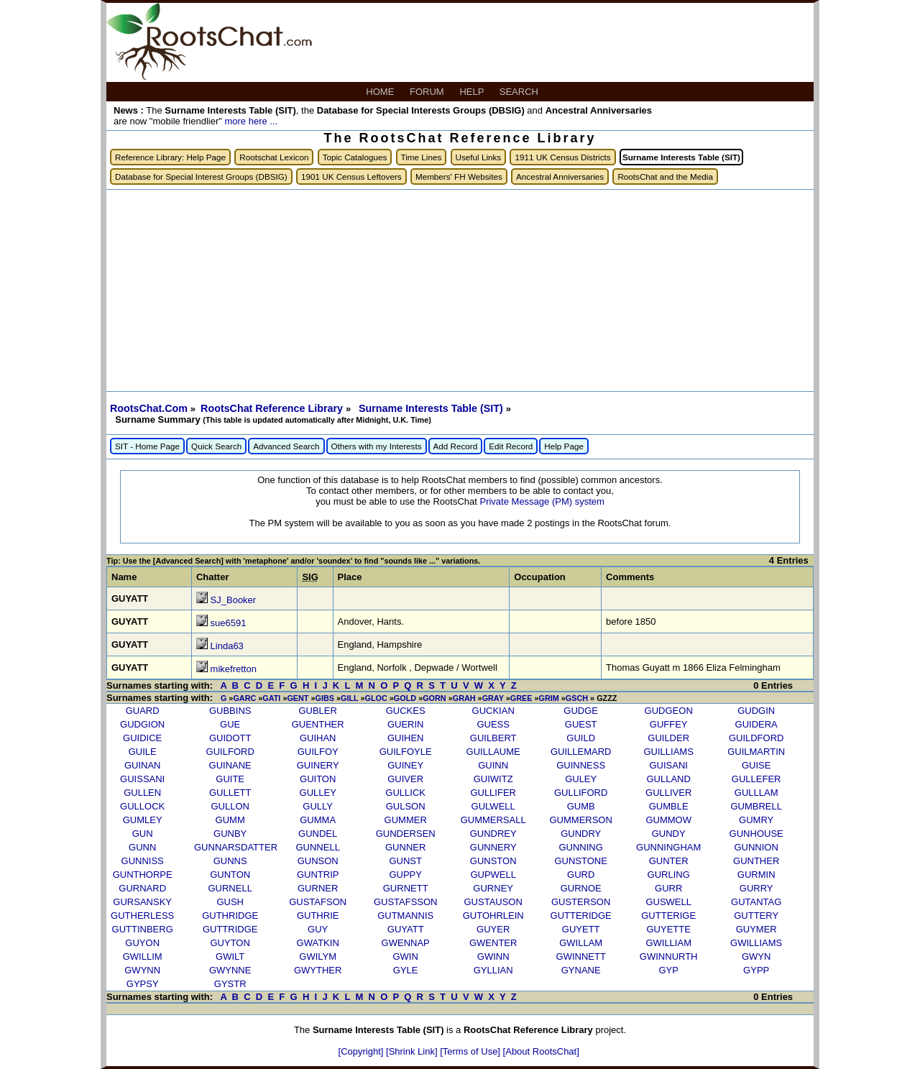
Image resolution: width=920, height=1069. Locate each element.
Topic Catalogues (355, 157)
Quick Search (216, 446)
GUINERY (318, 765)
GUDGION (142, 724)
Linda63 (227, 646)
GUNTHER (756, 860)
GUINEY (405, 765)
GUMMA (318, 820)
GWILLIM (142, 956)
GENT (297, 698)
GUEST (581, 724)
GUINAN (142, 765)
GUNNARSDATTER (235, 847)
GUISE (756, 765)
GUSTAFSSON (406, 901)
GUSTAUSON (493, 901)
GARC (244, 698)
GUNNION (756, 847)
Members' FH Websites (458, 176)
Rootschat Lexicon (273, 157)
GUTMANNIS (405, 915)
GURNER (318, 888)
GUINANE (230, 765)
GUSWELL (668, 901)
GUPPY (405, 874)
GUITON (318, 779)
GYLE (405, 970)
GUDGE (581, 710)
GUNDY (669, 833)
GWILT (230, 956)
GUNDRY (581, 833)
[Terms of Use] (471, 1051)
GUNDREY (493, 833)
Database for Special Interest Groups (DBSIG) (201, 176)
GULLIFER (493, 792)
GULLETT (230, 792)
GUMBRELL (756, 806)
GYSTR (230, 983)
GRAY (493, 698)
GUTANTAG (756, 901)
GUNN (142, 847)
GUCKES (406, 710)
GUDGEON (669, 710)
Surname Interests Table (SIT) (432, 408)
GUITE (230, 779)
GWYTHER (317, 970)
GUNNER (405, 847)
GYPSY (142, 983)
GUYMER (756, 929)
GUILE (143, 751)
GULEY (581, 779)
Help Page (564, 446)
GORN (434, 698)
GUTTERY (756, 915)
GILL (349, 698)
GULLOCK (142, 806)
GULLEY (318, 792)
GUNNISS (142, 860)
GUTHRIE (318, 915)
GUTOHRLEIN (493, 915)
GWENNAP (406, 942)
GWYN (756, 956)
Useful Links (479, 157)
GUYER (493, 929)
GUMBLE (669, 806)
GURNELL (230, 888)
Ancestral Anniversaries (560, 176)
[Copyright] (362, 1051)
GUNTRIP (318, 874)
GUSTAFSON (317, 901)
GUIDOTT (230, 738)
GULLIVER (668, 792)
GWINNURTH (669, 956)
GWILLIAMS (756, 942)
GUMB (581, 806)
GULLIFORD (580, 792)
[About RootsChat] (541, 1051)
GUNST (405, 860)
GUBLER (317, 710)
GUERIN (405, 724)
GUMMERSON (580, 820)
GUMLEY (142, 820)
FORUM (428, 91)
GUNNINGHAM (668, 847)
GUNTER (669, 860)
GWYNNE (230, 970)
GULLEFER (756, 779)
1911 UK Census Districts (562, 157)
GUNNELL (317, 847)
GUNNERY (493, 847)
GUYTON (229, 942)
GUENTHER (318, 724)
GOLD (405, 698)
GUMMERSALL (493, 820)
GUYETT (581, 929)
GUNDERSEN (406, 833)
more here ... (250, 121)
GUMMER (406, 820)
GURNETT (405, 888)
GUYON (142, 942)
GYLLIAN (493, 970)
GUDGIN (756, 710)
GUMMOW (668, 820)
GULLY (318, 806)
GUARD (143, 710)
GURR (668, 888)
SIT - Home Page (147, 446)
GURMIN (756, 874)
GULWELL (493, 806)
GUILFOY (318, 751)
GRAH (464, 698)
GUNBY (230, 833)
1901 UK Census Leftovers (351, 176)
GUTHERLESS (142, 915)
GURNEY (493, 888)
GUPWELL (493, 874)
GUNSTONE (580, 860)
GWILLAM (580, 942)
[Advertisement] (460, 290)
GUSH (230, 901)
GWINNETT (581, 956)
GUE (230, 724)
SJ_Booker (234, 600)
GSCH (577, 698)
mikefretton (234, 669)
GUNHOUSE (756, 833)
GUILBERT (493, 738)
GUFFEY (669, 724)
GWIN (405, 956)
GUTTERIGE (668, 915)
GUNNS (230, 860)
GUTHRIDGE (230, 915)
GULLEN (142, 792)
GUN (142, 833)
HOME (381, 91)
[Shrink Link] (413, 1051)
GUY (318, 929)
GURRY (756, 888)
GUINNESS (580, 765)
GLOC (376, 698)
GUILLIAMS (669, 751)
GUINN (493, 765)
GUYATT (405, 929)
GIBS (325, 698)
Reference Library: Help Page (170, 157)
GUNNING (580, 847)
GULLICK (405, 792)
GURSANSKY (142, 901)
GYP (668, 970)
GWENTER (493, 942)
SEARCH (520, 91)
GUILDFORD (756, 738)
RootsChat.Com (149, 408)
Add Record (455, 446)
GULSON (406, 806)
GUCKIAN (493, 710)
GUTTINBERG (142, 929)
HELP (472, 91)
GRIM (548, 698)
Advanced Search (286, 446)
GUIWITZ (493, 779)
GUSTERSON (580, 901)
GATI (271, 698)
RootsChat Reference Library (273, 408)
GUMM (230, 820)
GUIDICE (142, 738)
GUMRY (756, 820)
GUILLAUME (493, 751)
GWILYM (317, 956)
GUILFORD (230, 751)
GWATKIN (318, 942)
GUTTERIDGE (581, 915)
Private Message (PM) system (541, 501)
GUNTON (230, 874)
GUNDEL (317, 833)
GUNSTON (493, 860)
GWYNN (142, 970)
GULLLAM (756, 792)
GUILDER (668, 738)
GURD (580, 874)
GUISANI (668, 765)
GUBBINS (230, 710)
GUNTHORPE (142, 874)
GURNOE (581, 888)
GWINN (493, 956)
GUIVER (405, 779)
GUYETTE (668, 929)
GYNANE (581, 970)
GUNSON (318, 860)
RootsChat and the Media (665, 176)
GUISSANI (142, 779)
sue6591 (229, 623)
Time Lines (421, 157)
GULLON (230, 806)
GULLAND (668, 779)
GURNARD (142, 888)
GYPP (756, 970)
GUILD (580, 738)
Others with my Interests (376, 446)
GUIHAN (318, 738)
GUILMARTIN (756, 751)
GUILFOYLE (406, 751)
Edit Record (511, 446)
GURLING (669, 874)
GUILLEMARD (581, 751)
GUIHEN (405, 738)
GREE (521, 698)
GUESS (493, 724)
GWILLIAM (668, 942)
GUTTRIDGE (230, 929)
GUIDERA (756, 724)
